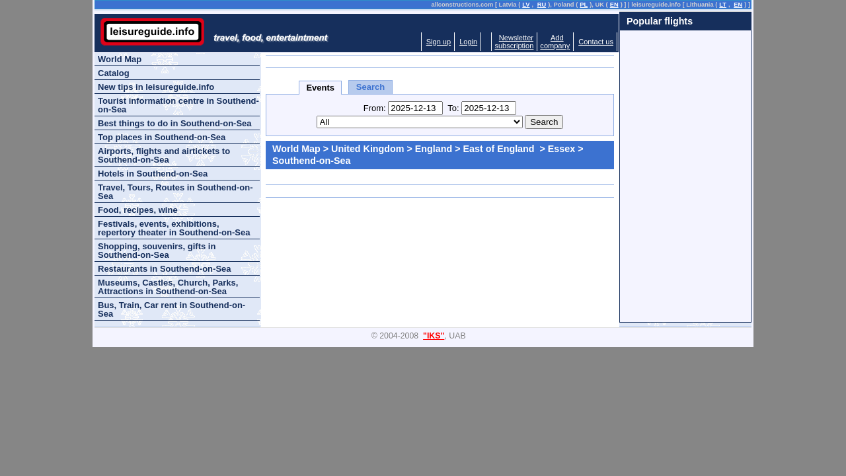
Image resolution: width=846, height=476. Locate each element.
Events (320, 88)
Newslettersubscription (513, 42)
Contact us (595, 42)
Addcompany (555, 42)
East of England (500, 148)
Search (370, 87)
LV (525, 4)
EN (614, 4)
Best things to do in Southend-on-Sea (175, 123)
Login (468, 42)
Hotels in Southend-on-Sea (153, 173)
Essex (561, 148)
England (433, 148)
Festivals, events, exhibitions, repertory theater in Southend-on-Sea (174, 228)
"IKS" (433, 335)
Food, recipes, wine (138, 210)
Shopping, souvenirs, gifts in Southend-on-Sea (156, 250)
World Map (296, 148)
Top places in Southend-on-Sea (161, 137)
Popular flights (660, 21)
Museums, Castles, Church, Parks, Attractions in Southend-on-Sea (168, 287)
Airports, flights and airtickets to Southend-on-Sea (164, 155)
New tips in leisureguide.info (156, 87)
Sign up (438, 42)
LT (722, 4)
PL (584, 4)
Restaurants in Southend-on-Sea (164, 269)
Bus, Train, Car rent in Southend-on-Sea (171, 309)
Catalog (114, 73)
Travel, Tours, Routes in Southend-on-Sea (175, 191)
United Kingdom (367, 148)
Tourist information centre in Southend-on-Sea (178, 105)
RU (541, 4)
